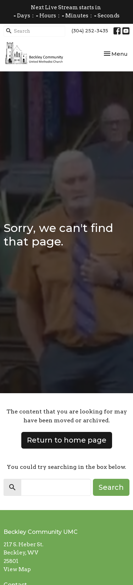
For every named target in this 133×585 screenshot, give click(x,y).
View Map (17, 569)
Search (111, 487)
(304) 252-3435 (90, 30)
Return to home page (66, 440)
